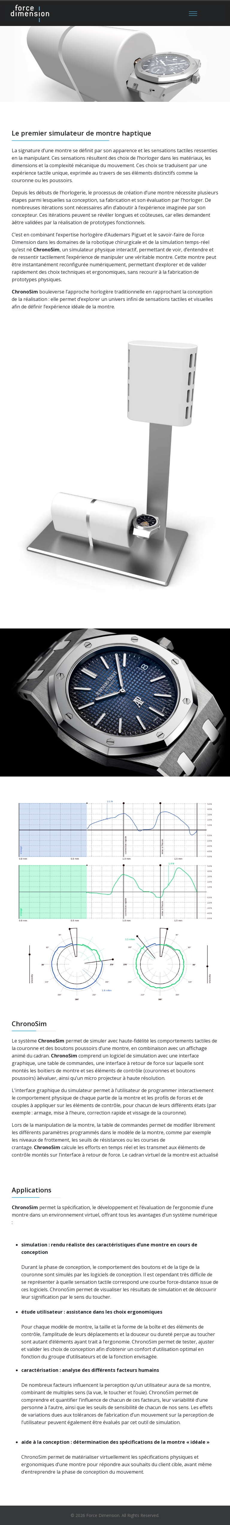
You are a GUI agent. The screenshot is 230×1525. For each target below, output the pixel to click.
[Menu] (193, 13)
